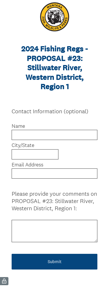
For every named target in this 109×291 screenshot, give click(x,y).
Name (18, 126)
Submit (55, 261)
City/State (23, 145)
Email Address (27, 164)
